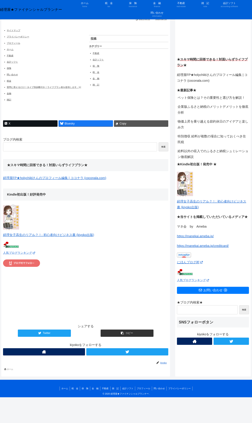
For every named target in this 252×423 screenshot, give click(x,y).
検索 (163, 147)
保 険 (96, 66)
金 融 (96, 78)
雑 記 (96, 84)
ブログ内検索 (12, 139)
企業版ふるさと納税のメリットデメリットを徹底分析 (213, 109)
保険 (9, 68)
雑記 (9, 99)
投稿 (93, 38)
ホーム (10, 49)
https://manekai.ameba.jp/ (195, 236)
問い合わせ (12, 74)
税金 (9, 81)
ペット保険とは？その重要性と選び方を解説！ (211, 97)
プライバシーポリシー (18, 36)
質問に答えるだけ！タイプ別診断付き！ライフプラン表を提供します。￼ (44, 87)
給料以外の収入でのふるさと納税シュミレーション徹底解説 (213, 154)
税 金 (96, 72)
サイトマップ (13, 30)
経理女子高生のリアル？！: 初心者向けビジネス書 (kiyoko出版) (211, 201)
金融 (9, 93)
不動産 (10, 55)
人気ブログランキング (19, 252)
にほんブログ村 (190, 262)
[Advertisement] (85, 294)
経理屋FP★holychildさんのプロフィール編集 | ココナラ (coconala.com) (54, 178)
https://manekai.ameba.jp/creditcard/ (203, 246)
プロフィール (13, 43)
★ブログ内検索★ (190, 302)
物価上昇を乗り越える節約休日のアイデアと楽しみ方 (213, 124)
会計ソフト (12, 62)
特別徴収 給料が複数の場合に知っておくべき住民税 (212, 139)
